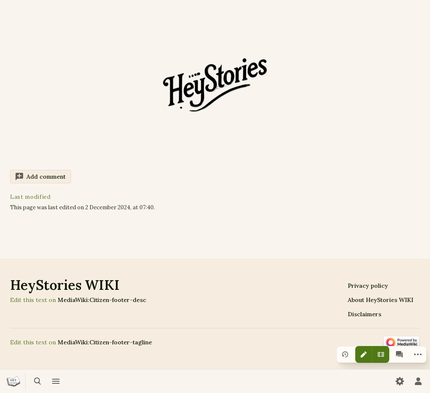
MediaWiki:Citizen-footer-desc (102, 300)
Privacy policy (368, 285)
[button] (40, 176)
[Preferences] (399, 381)
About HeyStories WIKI (380, 300)
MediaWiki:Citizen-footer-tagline (105, 342)
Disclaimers (364, 314)
